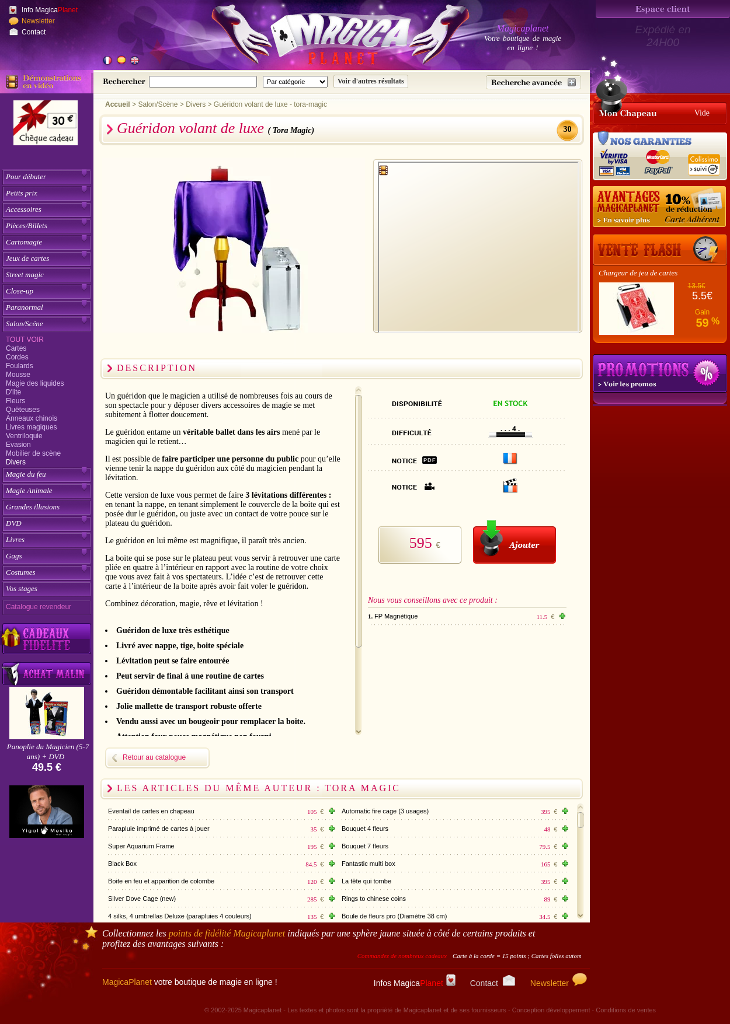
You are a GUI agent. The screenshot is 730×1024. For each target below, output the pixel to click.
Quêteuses (23, 410)
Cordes (17, 357)
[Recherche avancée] (533, 82)
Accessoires (23, 209)
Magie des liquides (35, 383)
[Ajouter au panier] (514, 542)
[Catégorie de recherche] (295, 82)
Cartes (16, 348)
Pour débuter (26, 176)
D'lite (13, 392)
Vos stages (21, 588)
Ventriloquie (24, 436)
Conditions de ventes (626, 1009)
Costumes (21, 572)
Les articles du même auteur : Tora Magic (259, 788)
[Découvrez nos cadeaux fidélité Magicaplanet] (46, 639)
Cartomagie (24, 241)
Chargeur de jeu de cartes (638, 272)
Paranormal (24, 307)
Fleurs (15, 401)
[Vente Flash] (660, 249)
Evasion (18, 445)
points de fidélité (227, 933)
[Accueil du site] (327, 37)
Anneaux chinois (31, 418)
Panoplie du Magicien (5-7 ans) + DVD (48, 751)
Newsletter (38, 21)
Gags (14, 555)
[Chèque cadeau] (45, 126)
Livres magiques (31, 427)
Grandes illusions (33, 506)
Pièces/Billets (26, 225)
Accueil (117, 104)
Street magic (25, 274)
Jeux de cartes (27, 258)
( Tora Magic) (291, 130)
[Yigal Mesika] (46, 811)
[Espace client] (663, 9)
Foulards (19, 366)
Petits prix (21, 192)
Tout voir (25, 339)
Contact (34, 32)
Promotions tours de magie (660, 373)
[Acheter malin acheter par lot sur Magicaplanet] (46, 673)
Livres (15, 539)
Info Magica (50, 10)
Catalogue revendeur (38, 607)
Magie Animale (29, 490)
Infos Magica (415, 983)
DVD (14, 523)
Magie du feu (26, 474)
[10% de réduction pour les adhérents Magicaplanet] (660, 207)
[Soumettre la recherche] (370, 81)
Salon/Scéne (24, 323)
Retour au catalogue (154, 757)
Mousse (18, 375)
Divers (16, 462)
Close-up (19, 290)
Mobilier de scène (33, 453)
